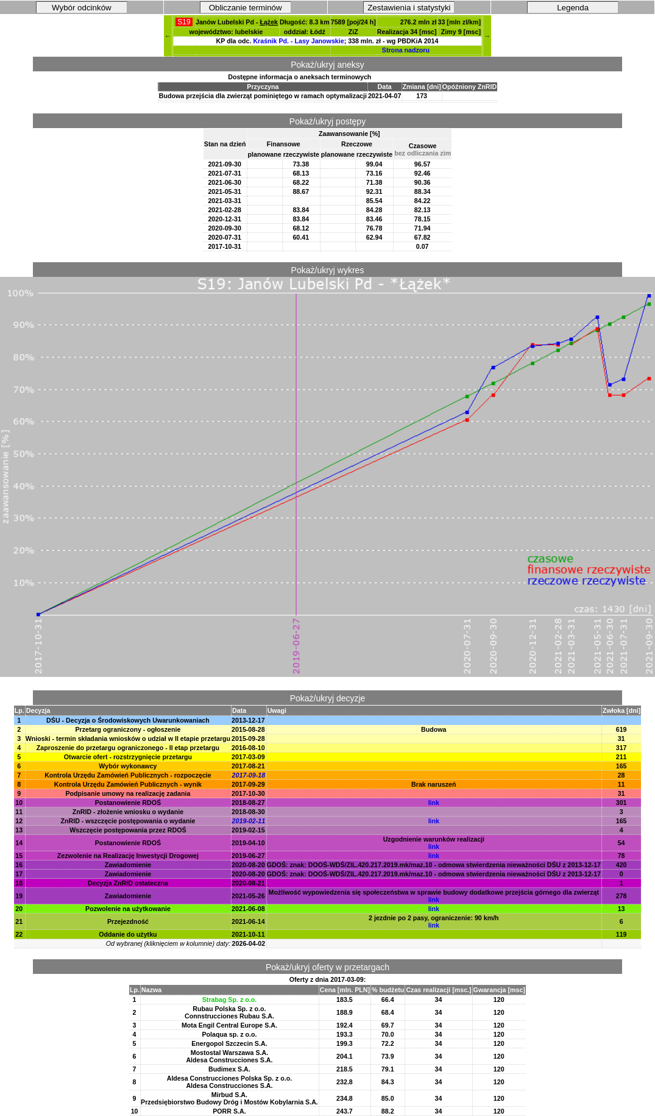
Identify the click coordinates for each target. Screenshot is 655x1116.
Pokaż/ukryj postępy (327, 121)
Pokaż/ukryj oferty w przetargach (327, 967)
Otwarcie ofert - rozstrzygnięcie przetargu (128, 756)
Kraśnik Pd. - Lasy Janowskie (298, 41)
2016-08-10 (248, 747)
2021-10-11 (248, 934)
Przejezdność (128, 921)
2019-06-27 (248, 855)
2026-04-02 (249, 943)
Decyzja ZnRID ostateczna (128, 883)
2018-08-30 (248, 811)
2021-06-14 (248, 921)
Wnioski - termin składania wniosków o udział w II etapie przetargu (128, 738)
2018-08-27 (248, 802)
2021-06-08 (248, 908)
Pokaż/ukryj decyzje (328, 698)
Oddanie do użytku (128, 934)
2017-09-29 (248, 784)
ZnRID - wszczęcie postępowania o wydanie (128, 820)
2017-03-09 (248, 756)
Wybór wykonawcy (128, 766)
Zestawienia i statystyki (408, 7)
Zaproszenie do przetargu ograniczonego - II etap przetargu (128, 747)
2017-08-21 (248, 766)
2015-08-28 (248, 729)
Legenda (573, 7)
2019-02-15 (248, 830)
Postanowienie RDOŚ (128, 802)
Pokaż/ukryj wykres (327, 270)
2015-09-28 (248, 738)
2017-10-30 (248, 793)
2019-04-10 (248, 842)
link (433, 802)
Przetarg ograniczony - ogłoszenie (127, 729)
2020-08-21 (248, 883)
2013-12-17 (248, 720)
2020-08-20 (248, 864)
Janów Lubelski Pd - (237, 22)
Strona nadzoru (406, 50)
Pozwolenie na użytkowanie (128, 908)
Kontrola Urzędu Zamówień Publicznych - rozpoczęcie (127, 775)
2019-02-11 (249, 820)
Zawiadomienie (128, 864)
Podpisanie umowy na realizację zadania (127, 793)
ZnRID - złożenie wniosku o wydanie (128, 811)
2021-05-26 (248, 896)
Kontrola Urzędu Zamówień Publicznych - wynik (128, 784)
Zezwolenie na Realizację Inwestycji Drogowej (128, 855)
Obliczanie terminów (245, 7)
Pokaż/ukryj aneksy (327, 65)
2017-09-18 (249, 775)
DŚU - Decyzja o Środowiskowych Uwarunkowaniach (128, 720)
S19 (184, 22)
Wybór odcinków (82, 7)
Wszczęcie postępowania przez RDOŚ (127, 830)
